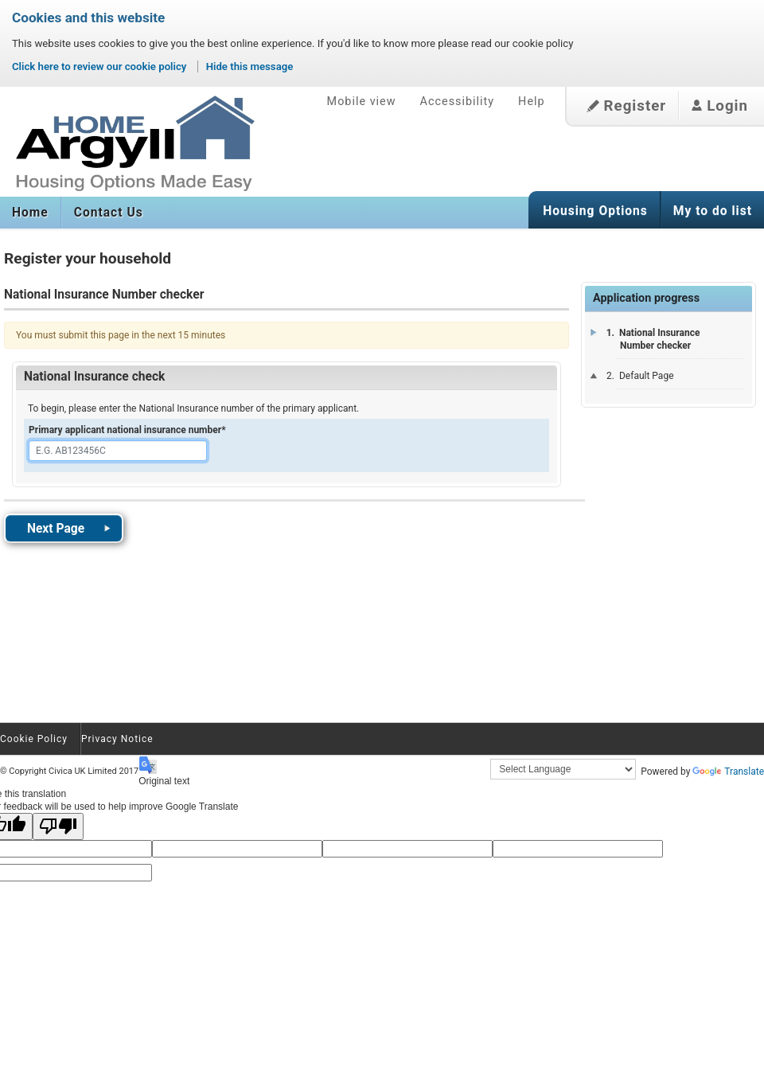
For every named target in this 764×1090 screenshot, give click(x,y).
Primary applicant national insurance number (127, 430)
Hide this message (250, 66)
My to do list (712, 211)
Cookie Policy (34, 738)
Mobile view (361, 101)
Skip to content (0, 71)
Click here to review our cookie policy (100, 66)
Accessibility (457, 101)
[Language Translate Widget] (563, 769)
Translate (728, 771)
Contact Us (108, 212)
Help (531, 101)
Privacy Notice (117, 738)
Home (30, 212)
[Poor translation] (58, 826)
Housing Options (595, 211)
